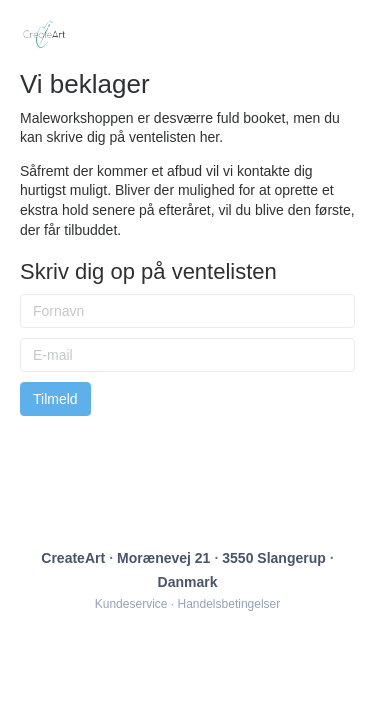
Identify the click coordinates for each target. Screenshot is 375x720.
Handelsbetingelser (229, 604)
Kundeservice (131, 604)
